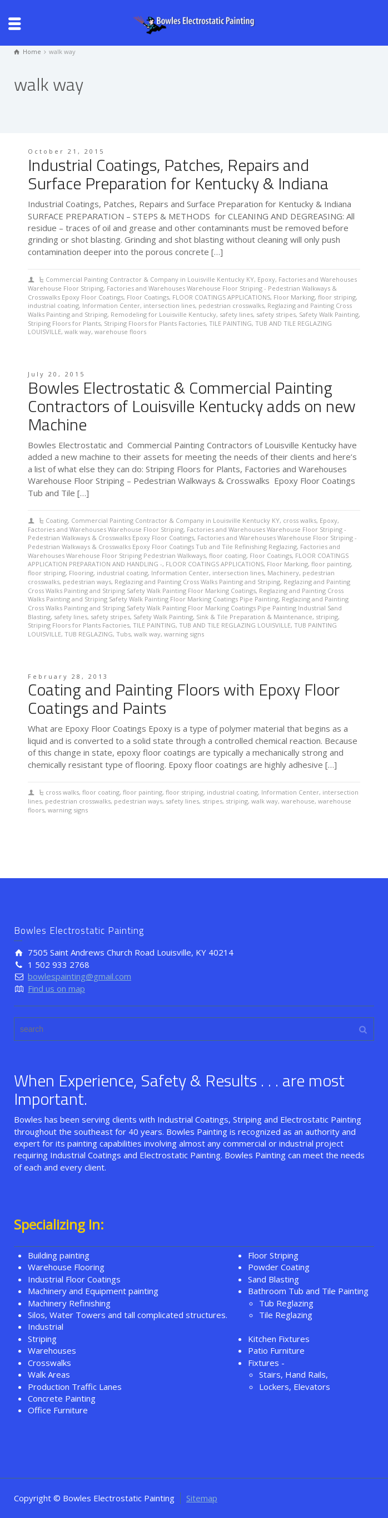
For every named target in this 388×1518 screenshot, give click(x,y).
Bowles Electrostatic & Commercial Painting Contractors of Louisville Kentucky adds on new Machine (192, 406)
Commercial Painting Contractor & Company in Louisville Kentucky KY (150, 279)
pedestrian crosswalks (231, 305)
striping (327, 617)
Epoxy (266, 279)
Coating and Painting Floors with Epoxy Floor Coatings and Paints (184, 699)
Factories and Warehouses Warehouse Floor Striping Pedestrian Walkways (184, 551)
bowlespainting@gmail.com (79, 976)
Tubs (123, 634)
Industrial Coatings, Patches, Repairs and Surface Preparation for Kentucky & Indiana (178, 174)
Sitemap (201, 1498)
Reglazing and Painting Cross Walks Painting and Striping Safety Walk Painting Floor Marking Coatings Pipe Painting (186, 595)
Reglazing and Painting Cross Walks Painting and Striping (197, 581)
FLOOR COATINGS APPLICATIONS (221, 297)
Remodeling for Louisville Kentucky (163, 314)
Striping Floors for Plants (64, 323)
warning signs (184, 634)
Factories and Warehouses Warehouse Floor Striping (105, 529)
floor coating (227, 555)
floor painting (331, 564)
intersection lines (169, 305)
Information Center (111, 305)
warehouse (298, 801)
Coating (57, 520)
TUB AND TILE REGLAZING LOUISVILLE (235, 625)
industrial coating (53, 305)
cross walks (299, 520)
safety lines (236, 314)
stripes (212, 801)
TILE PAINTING (230, 323)
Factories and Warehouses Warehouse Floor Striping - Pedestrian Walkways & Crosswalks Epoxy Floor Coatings (187, 533)
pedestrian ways (87, 581)
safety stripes (276, 314)
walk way (77, 331)
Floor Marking (294, 297)
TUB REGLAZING (88, 634)
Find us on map (56, 988)
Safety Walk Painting (329, 314)
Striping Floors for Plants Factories (155, 323)
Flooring (81, 573)
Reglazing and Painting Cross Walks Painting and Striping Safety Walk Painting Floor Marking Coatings (189, 586)
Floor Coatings (148, 297)
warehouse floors (120, 331)
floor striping (337, 297)
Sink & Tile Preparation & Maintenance (254, 617)
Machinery (283, 573)
